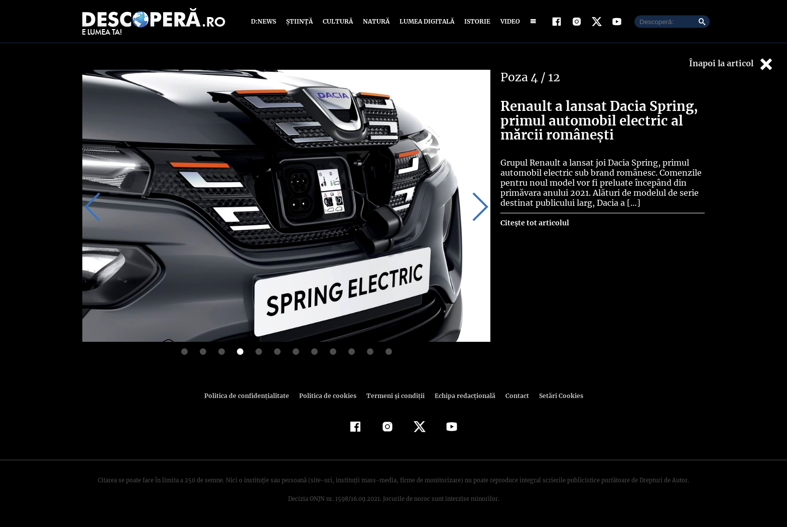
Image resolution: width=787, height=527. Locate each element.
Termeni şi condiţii (394, 396)
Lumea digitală (425, 21)
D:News (265, 21)
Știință (300, 21)
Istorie (475, 21)
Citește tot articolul (534, 222)
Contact (512, 396)
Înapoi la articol (732, 64)
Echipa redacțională (461, 396)
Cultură (337, 21)
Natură (375, 21)
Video (508, 21)
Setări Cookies (556, 396)
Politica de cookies (329, 396)
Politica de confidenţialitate (251, 396)
